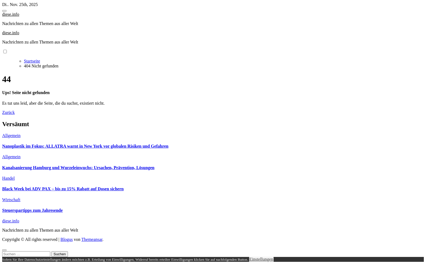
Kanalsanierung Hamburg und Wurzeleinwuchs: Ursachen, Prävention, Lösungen (78, 167)
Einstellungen (261, 259)
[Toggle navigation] (4, 11)
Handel (8, 178)
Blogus (66, 239)
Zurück (8, 112)
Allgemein (11, 135)
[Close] (4, 250)
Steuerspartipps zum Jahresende (32, 210)
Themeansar (92, 239)
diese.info (10, 14)
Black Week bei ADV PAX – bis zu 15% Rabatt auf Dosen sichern (63, 189)
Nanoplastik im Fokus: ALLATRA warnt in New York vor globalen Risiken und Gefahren (85, 146)
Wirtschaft (11, 199)
